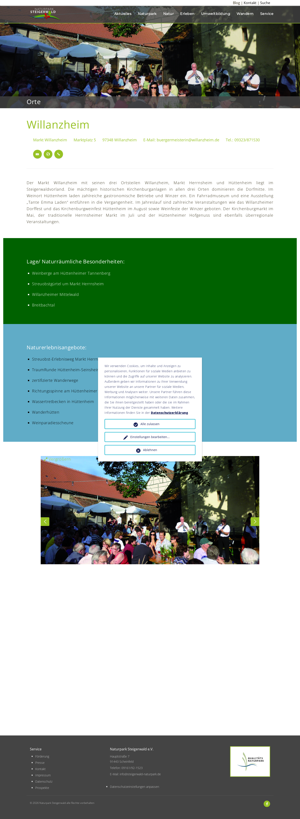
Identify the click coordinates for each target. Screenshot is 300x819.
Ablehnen (150, 450)
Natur (168, 14)
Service (267, 14)
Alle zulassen (150, 424)
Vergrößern (57, 459)
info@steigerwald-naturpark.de (140, 774)
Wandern (245, 14)
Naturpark (147, 14)
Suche (265, 2)
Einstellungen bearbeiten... (150, 437)
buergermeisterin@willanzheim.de (188, 139)
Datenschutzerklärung (169, 413)
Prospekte (42, 788)
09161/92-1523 (132, 768)
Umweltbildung (215, 14)
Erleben (187, 14)
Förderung (42, 756)
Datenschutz (43, 781)
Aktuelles (123, 14)
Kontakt (250, 2)
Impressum (43, 775)
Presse (40, 763)
